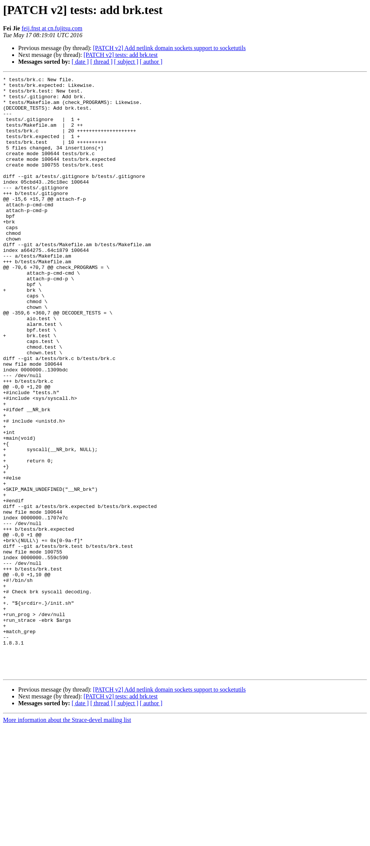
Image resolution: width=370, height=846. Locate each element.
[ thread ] (101, 61)
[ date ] (80, 61)
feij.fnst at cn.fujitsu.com (52, 28)
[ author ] (151, 61)
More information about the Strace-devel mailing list (67, 839)
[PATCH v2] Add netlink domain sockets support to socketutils (169, 48)
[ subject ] (126, 61)
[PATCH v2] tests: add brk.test (120, 55)
